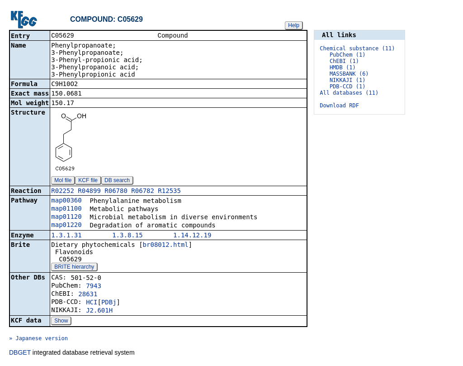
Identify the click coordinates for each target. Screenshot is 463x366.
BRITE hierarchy (74, 268)
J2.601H (99, 311)
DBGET (20, 353)
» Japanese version (38, 339)
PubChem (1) (347, 55)
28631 (87, 295)
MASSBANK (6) (349, 74)
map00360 (66, 201)
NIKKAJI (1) (347, 80)
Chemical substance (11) (357, 48)
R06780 (116, 191)
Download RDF (339, 105)
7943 (93, 286)
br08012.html (166, 245)
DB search (117, 181)
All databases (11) (349, 93)
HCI (91, 303)
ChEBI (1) (344, 61)
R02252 (62, 191)
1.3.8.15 (127, 236)
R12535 (169, 191)
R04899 (89, 191)
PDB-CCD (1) (347, 86)
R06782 (142, 191)
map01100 (66, 209)
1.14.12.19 (192, 236)
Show (61, 321)
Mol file (62, 181)
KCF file (88, 181)
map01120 (66, 217)
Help (293, 25)
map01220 (66, 225)
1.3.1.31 (66, 236)
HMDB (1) (343, 67)
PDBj (109, 303)
